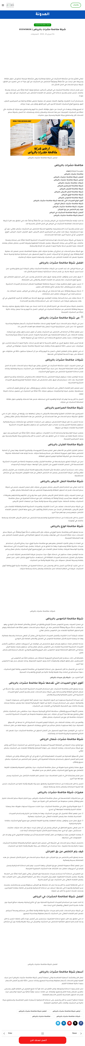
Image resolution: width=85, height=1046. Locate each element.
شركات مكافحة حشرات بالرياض (68, 1016)
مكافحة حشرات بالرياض (41, 1016)
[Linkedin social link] (63, 1023)
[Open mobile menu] (3, 5)
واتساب (75, 5)
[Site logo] (10, 5)
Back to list (42, 1033)
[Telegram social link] (58, 1023)
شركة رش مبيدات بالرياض (60, 678)
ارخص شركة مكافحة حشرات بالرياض (66, 1011)
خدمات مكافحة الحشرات (42, 25)
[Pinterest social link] (69, 1023)
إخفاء (68, 171)
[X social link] (75, 1023)
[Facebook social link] (81, 1023)
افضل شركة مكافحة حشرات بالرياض (33, 1011)
